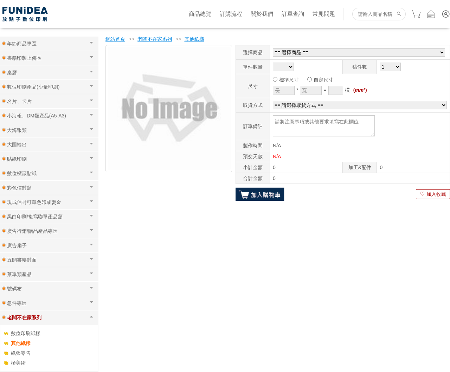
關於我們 (262, 14)
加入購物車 (260, 194)
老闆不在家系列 (154, 39)
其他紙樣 (21, 343)
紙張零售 (21, 353)
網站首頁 (115, 39)
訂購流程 (231, 14)
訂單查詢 (293, 14)
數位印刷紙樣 (25, 333)
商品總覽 (200, 14)
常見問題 (324, 14)
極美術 (18, 363)
